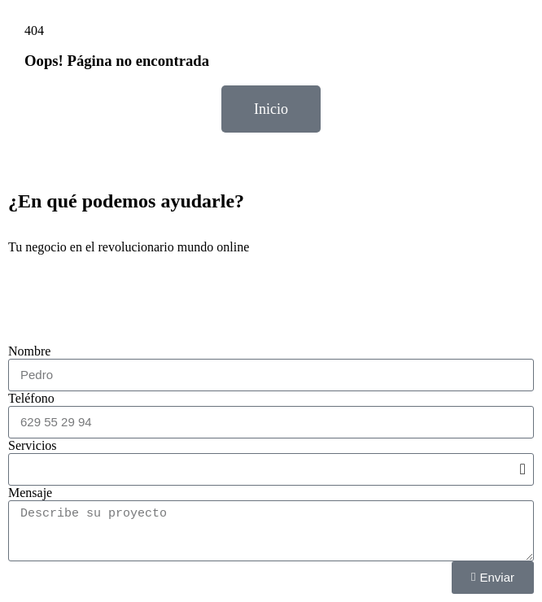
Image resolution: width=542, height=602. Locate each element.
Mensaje (30, 492)
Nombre (29, 351)
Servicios (32, 445)
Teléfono (31, 398)
